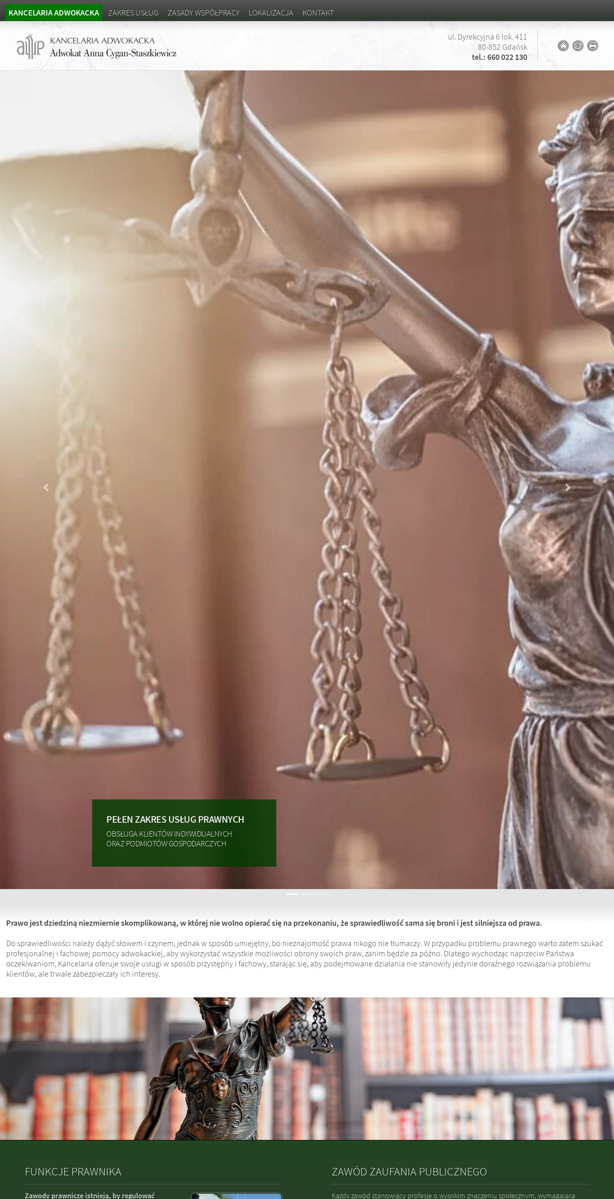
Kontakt (318, 12)
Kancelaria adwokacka (54, 12)
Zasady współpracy (203, 12)
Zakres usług (133, 12)
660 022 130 (507, 57)
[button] (46, 487)
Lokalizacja (271, 12)
